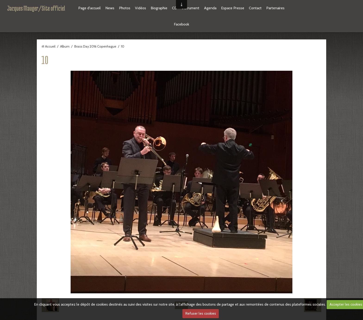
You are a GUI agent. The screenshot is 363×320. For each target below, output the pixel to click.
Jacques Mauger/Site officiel (36, 8)
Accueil (50, 46)
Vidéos (140, 8)
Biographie (159, 8)
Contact (255, 8)
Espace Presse (232, 8)
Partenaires (275, 8)
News (109, 8)
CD (174, 8)
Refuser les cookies (200, 313)
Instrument (190, 8)
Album (64, 46)
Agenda (210, 8)
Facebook (181, 24)
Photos (124, 8)
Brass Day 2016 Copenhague (95, 46)
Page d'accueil (89, 8)
